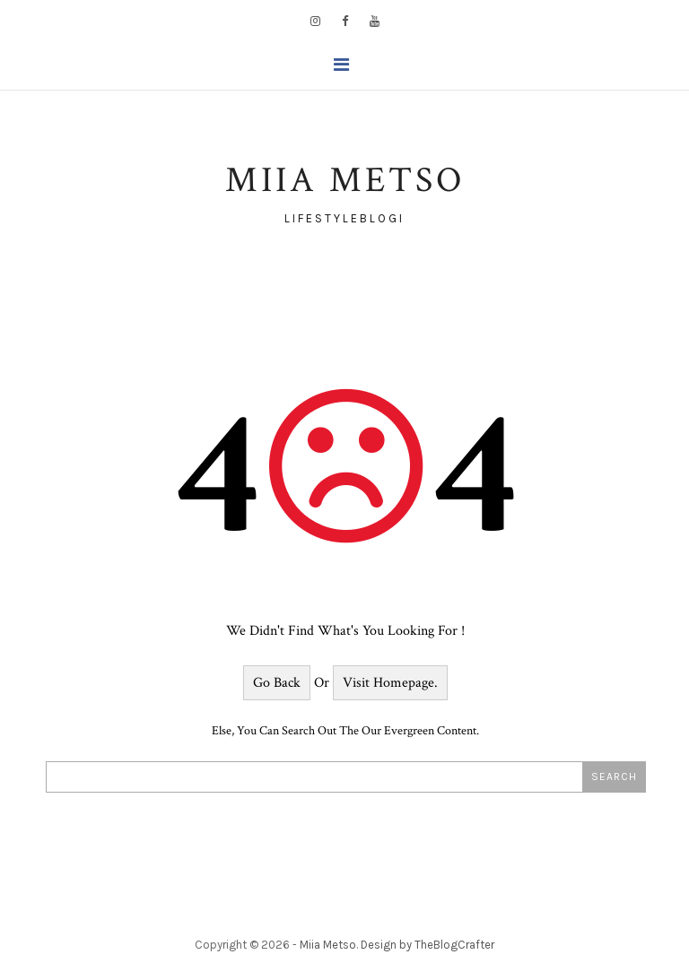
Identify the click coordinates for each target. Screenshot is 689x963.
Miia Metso (328, 944)
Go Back (277, 682)
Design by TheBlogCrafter (427, 944)
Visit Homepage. (390, 682)
